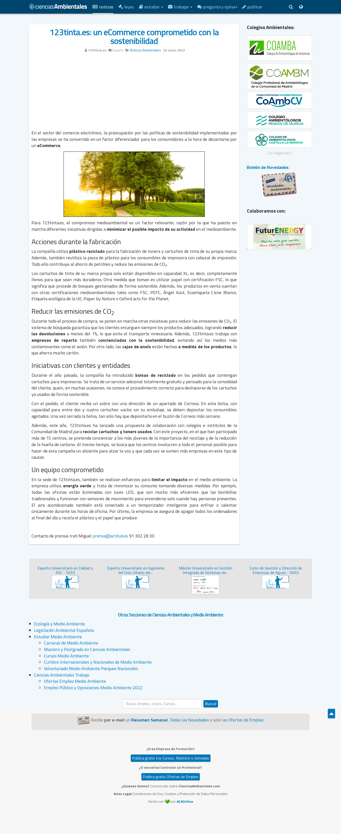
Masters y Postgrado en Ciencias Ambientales (87, 649)
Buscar (210, 704)
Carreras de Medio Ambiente (71, 643)
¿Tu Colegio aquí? (279, 152)
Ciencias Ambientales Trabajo (61, 675)
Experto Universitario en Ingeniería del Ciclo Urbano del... (135, 570)
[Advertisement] (134, 93)
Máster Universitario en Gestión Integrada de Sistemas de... (205, 570)
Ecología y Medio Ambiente (59, 623)
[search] (162, 703)
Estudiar (151, 6)
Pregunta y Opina (217, 6)
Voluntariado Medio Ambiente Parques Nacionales (91, 668)
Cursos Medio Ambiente (66, 655)
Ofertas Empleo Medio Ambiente (75, 681)
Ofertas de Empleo (246, 720)
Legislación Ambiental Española (64, 630)
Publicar (252, 6)
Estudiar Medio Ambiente (58, 636)
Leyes (126, 6)
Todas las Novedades (189, 720)
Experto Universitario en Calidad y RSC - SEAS (65, 570)
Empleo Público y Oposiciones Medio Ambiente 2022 (93, 687)
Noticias (103, 6)
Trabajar (180, 6)
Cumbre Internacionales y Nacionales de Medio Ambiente (98, 662)
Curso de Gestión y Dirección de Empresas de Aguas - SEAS (275, 570)
